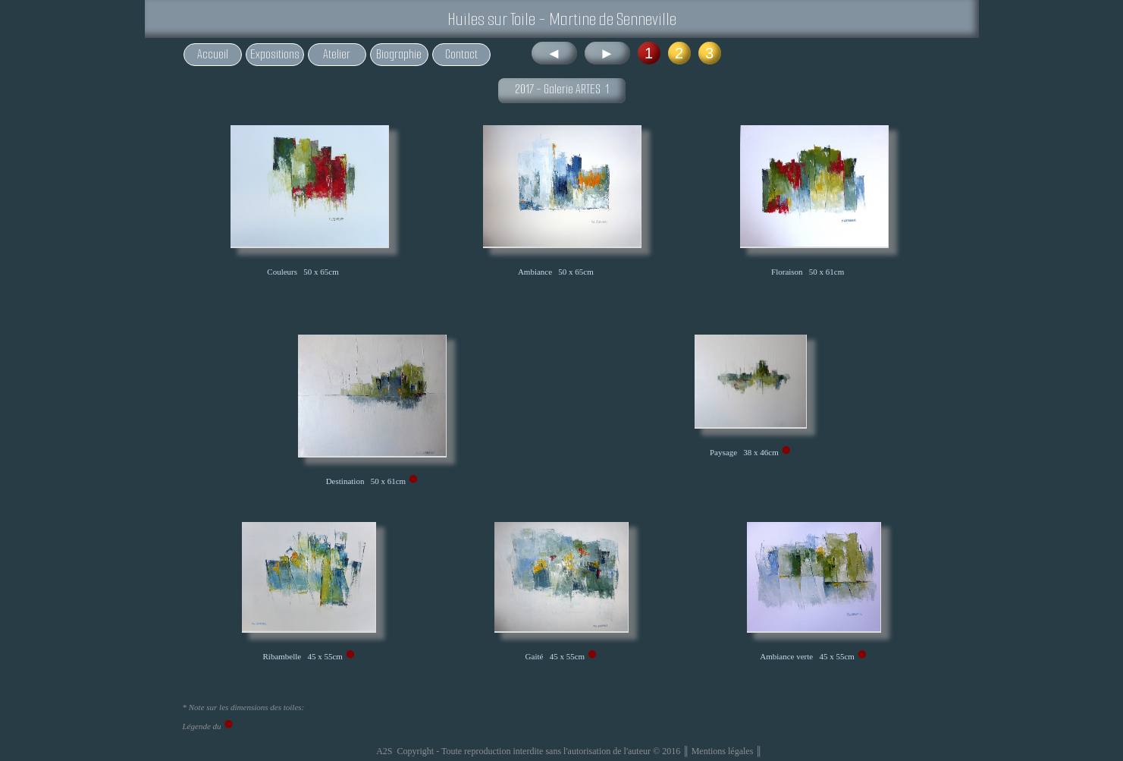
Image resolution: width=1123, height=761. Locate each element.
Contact (461, 54)
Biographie (399, 54)
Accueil (212, 54)
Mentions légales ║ (727, 751)
